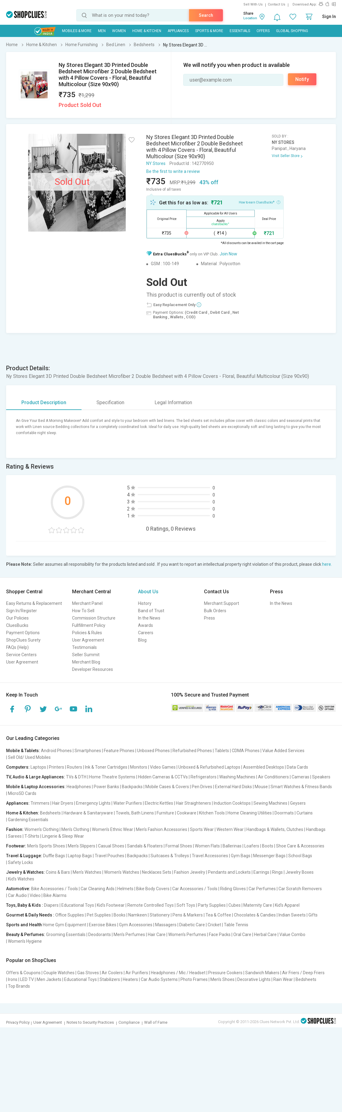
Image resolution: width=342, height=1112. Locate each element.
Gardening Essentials (28, 819)
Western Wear (230, 829)
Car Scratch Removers (300, 888)
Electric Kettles (159, 803)
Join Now (228, 253)
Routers (74, 767)
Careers (145, 632)
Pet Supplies (99, 915)
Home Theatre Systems (112, 776)
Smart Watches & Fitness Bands (301, 786)
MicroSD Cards (22, 793)
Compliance (129, 1022)
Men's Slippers (81, 845)
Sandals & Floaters (145, 845)
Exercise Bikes (102, 924)
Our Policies (17, 618)
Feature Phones (119, 750)
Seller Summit (86, 654)
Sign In (329, 16)
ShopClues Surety (23, 640)
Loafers (251, 845)
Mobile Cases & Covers (167, 786)
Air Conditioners (273, 776)
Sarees (15, 836)
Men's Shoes (222, 979)
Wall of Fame (155, 1022)
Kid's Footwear (111, 905)
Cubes (234, 905)
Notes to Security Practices (90, 1022)
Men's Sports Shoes (46, 845)
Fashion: (15, 829)
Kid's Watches (21, 878)
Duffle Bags (54, 855)
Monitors (138, 767)
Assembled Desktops (263, 767)
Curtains (305, 812)
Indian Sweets (292, 915)
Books (120, 915)
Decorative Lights (254, 979)
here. (327, 564)
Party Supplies (212, 905)
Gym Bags (240, 855)
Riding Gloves (233, 888)
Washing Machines (237, 776)
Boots (267, 845)
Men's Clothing (75, 829)
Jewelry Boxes (300, 872)
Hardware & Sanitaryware (88, 812)
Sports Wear (202, 829)
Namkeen (137, 915)
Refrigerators (203, 776)
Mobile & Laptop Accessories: (36, 786)
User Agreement (22, 662)
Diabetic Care (192, 924)
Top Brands (19, 986)
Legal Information (173, 402)
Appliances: (18, 803)
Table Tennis (236, 924)
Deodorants (99, 934)
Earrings (261, 872)
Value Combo (292, 934)
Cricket (214, 924)
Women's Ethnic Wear (112, 829)
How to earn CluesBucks (259, 202)
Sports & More (209, 31)
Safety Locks (20, 862)
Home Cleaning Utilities (249, 812)
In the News (149, 618)
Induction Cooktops (232, 803)
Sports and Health (24, 924)
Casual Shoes (111, 845)
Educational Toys (77, 905)
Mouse (261, 786)
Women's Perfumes (187, 934)
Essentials (240, 31)
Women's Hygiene (25, 941)
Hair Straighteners (193, 803)
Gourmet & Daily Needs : (30, 915)
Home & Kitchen (146, 31)
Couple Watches (59, 972)
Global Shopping (292, 31)
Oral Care (242, 934)
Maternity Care (257, 905)
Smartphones (88, 750)
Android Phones (56, 750)
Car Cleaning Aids (98, 888)
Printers (56, 767)
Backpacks (132, 786)
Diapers (51, 905)
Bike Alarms (55, 895)
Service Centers (21, 654)
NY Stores (156, 163)
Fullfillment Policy (88, 625)
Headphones (79, 786)
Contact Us (276, 4)
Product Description (43, 402)
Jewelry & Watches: (25, 872)
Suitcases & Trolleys (170, 855)
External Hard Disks (233, 786)
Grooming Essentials (66, 934)
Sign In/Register (21, 610)
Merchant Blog (86, 662)
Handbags (316, 829)
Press (209, 618)
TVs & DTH (76, 776)
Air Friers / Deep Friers (303, 972)
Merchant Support (221, 603)
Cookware (186, 812)
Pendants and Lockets (229, 872)
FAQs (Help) (17, 647)
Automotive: (18, 888)
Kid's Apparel (287, 905)
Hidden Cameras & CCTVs (163, 776)
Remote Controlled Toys (150, 905)
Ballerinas (232, 845)
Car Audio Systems (159, 979)
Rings (277, 872)
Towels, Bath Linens (135, 812)
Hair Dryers (62, 803)
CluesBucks (17, 625)
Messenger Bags (269, 855)
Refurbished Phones (192, 750)
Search (206, 15)
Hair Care (157, 934)
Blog (142, 640)
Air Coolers (112, 972)
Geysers (298, 803)
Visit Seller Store (286, 156)
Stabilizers (110, 979)
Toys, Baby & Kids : (24, 905)
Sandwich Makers (262, 972)
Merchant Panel (87, 603)
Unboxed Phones (153, 750)
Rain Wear (283, 979)
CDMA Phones (246, 750)
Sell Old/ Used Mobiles (29, 757)
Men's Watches (87, 872)
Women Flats (207, 845)
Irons (12, 979)
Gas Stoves (88, 972)
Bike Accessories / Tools (54, 888)
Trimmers (40, 803)
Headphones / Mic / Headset (178, 972)
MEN (102, 31)
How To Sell (83, 610)
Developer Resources (92, 669)
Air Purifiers (137, 972)
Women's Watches (121, 872)
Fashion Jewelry (189, 872)
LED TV (27, 979)
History (144, 603)
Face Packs (220, 934)
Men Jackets (49, 979)
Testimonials (84, 647)
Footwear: (16, 845)
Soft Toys (185, 905)
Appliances (178, 31)
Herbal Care (265, 934)
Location (250, 18)
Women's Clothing (41, 829)
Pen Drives (202, 786)
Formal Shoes (179, 845)
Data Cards (297, 767)
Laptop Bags (80, 855)
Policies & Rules (87, 632)
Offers (263, 31)
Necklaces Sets (156, 872)
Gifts (313, 915)
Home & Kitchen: (22, 812)
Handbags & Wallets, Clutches (274, 829)
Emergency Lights (93, 803)
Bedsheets (50, 812)
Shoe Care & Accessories (300, 845)
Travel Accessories (210, 855)
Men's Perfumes (129, 934)
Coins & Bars (58, 872)
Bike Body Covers (152, 888)
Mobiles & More (77, 31)
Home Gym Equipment (64, 924)
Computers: (18, 767)
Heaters (130, 979)
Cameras (300, 776)
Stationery (160, 915)
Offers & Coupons (23, 972)
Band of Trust (151, 610)
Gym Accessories (135, 924)
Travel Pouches (109, 855)
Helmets (125, 888)
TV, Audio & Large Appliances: (35, 776)
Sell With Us (253, 4)
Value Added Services (283, 750)
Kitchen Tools (212, 812)
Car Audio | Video (24, 895)
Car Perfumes (262, 888)
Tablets (222, 750)
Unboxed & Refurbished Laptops (209, 767)
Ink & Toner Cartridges (106, 767)
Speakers (321, 776)
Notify (302, 79)
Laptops (38, 767)
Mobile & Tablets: (23, 750)
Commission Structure (93, 618)
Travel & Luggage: (24, 855)
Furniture (165, 812)
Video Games (163, 767)
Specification (110, 402)
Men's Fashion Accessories (161, 829)
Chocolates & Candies (255, 915)
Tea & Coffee (218, 915)
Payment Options (23, 632)
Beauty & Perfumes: (25, 934)
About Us (148, 591)
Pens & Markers (188, 915)
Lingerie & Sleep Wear (63, 836)
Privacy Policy (18, 1022)
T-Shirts (31, 836)
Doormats (284, 812)
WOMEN (119, 31)
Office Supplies (69, 915)
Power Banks (106, 786)
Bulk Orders (215, 610)
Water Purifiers (127, 803)
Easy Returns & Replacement (34, 603)
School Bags (300, 855)
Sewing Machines (270, 803)
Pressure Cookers (225, 972)
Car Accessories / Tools (194, 888)
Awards (145, 625)
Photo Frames (194, 979)
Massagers (165, 924)
